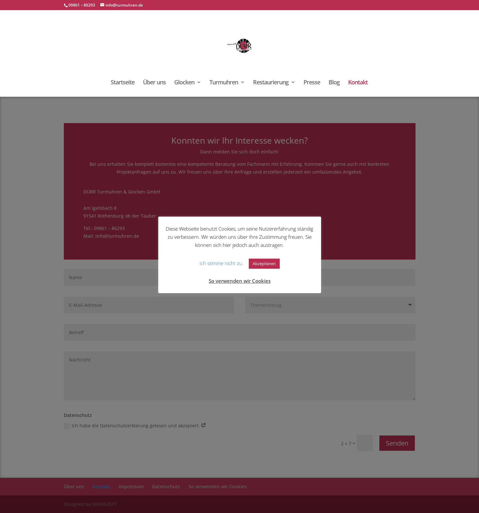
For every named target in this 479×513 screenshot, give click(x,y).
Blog (334, 83)
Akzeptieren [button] (264, 263)
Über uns (154, 83)
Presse (311, 83)
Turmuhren (223, 83)
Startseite (122, 83)
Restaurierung (271, 83)
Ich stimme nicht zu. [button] (221, 263)
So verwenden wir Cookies (240, 281)
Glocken (184, 83)
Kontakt (358, 83)
